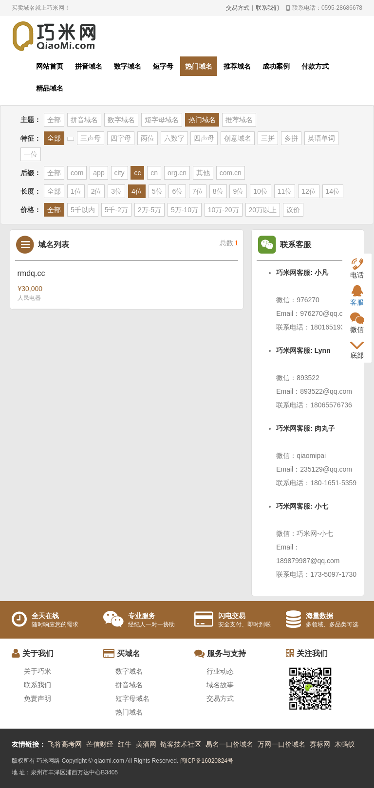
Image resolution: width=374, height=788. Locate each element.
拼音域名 (88, 66)
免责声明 (37, 698)
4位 (136, 191)
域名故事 (220, 685)
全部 (54, 120)
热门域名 (198, 66)
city (119, 173)
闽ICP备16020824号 (206, 760)
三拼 (268, 138)
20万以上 (263, 210)
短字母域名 (162, 120)
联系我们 (267, 7)
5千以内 (83, 210)
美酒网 (146, 744)
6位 (177, 191)
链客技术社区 (180, 744)
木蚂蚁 (345, 744)
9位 (238, 191)
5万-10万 (184, 210)
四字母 (121, 138)
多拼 (291, 138)
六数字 (174, 138)
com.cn (231, 173)
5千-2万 (116, 210)
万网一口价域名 (281, 744)
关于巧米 (37, 671)
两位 (147, 138)
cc (137, 173)
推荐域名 (237, 66)
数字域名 (127, 66)
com (77, 173)
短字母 (163, 66)
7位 (197, 191)
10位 (260, 191)
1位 (76, 191)
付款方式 (315, 66)
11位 (285, 191)
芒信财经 (99, 744)
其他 (203, 173)
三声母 (90, 138)
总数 (229, 243)
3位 (116, 191)
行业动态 (220, 671)
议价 (293, 210)
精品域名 (49, 88)
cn (154, 173)
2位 (96, 191)
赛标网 (320, 744)
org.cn (177, 173)
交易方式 (237, 7)
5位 (157, 191)
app (98, 173)
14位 (333, 191)
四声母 (204, 138)
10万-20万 (223, 210)
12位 (308, 191)
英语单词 (321, 138)
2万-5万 (149, 210)
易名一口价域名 (229, 744)
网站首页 (49, 66)
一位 (30, 154)
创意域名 (237, 138)
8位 (218, 191)
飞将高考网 (65, 744)
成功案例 (276, 66)
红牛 (124, 744)
